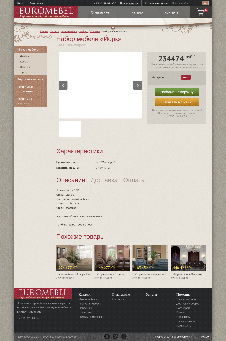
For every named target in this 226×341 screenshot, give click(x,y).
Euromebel (46, 12)
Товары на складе (187, 299)
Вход (20, 3)
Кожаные (95, 31)
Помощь (183, 294)
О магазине (121, 294)
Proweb (204, 336)
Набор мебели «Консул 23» (73, 274)
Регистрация (36, 3)
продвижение (180, 336)
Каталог (54, 31)
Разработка (162, 336)
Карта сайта (183, 325)
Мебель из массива (24, 101)
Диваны (24, 56)
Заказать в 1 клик (177, 102)
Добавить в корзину (177, 91)
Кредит (180, 312)
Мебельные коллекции (25, 89)
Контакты (118, 299)
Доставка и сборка (187, 303)
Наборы (83, 31)
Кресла (24, 61)
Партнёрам (183, 308)
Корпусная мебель (30, 79)
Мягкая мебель (69, 31)
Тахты (23, 72)
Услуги (151, 294)
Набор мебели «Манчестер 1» (151, 274)
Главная (44, 31)
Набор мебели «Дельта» (109, 274)
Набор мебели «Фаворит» (187, 274)
